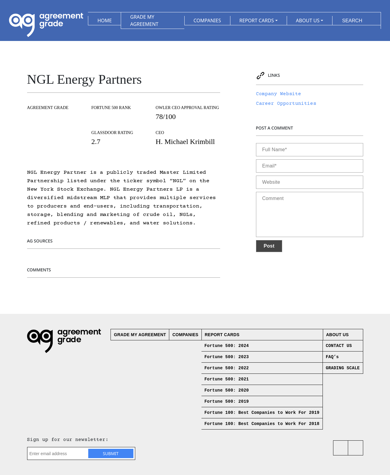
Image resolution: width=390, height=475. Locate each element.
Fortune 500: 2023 (226, 357)
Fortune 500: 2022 (226, 368)
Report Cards (222, 334)
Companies (185, 334)
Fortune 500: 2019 (226, 401)
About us (337, 334)
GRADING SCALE (343, 368)
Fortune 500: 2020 (226, 390)
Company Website (278, 94)
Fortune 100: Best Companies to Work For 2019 (262, 412)
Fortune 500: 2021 (226, 379)
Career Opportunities (286, 103)
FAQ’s (332, 357)
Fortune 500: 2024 (226, 345)
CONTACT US (339, 345)
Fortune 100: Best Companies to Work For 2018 (262, 423)
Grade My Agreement (140, 334)
